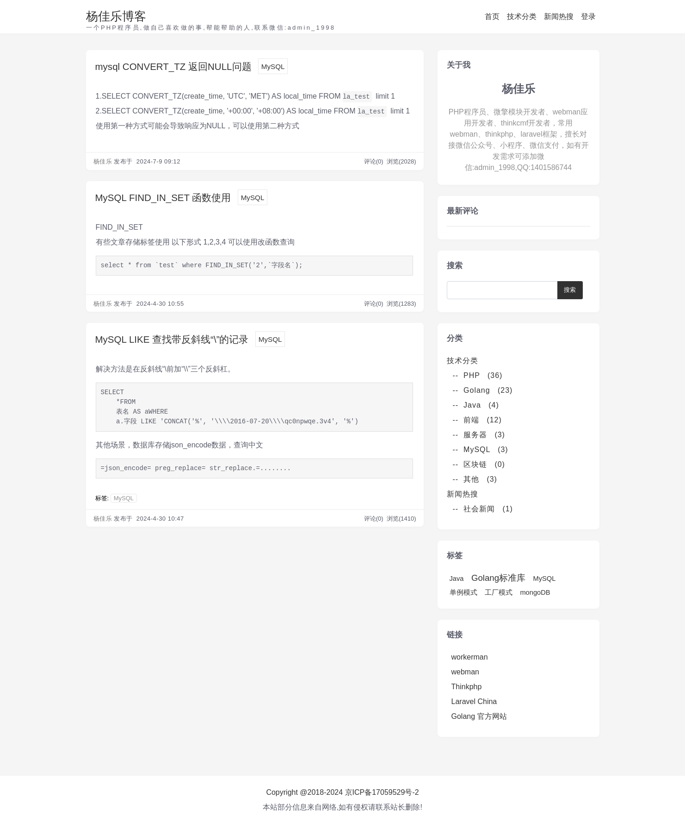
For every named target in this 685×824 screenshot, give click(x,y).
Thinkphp (466, 687)
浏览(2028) (401, 162)
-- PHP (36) (478, 375)
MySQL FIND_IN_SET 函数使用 (174, 200)
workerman (469, 657)
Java (457, 578)
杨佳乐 (102, 162)
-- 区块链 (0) (479, 464)
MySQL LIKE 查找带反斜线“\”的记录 (183, 343)
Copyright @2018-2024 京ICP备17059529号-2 (342, 792)
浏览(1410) (401, 524)
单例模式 (463, 592)
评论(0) (374, 162)
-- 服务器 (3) (479, 435)
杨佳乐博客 (116, 16)
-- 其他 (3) (475, 479)
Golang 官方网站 (479, 716)
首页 (492, 16)
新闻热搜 (559, 16)
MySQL (298, 68)
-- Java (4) (476, 405)
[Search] (504, 290)
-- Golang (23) (483, 390)
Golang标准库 (498, 578)
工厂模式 (498, 592)
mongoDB (535, 592)
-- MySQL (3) (480, 449)
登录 (588, 16)
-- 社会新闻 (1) (483, 509)
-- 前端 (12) (477, 420)
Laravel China (474, 701)
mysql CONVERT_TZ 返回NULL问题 (186, 67)
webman (465, 672)
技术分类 (522, 16)
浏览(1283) (401, 306)
